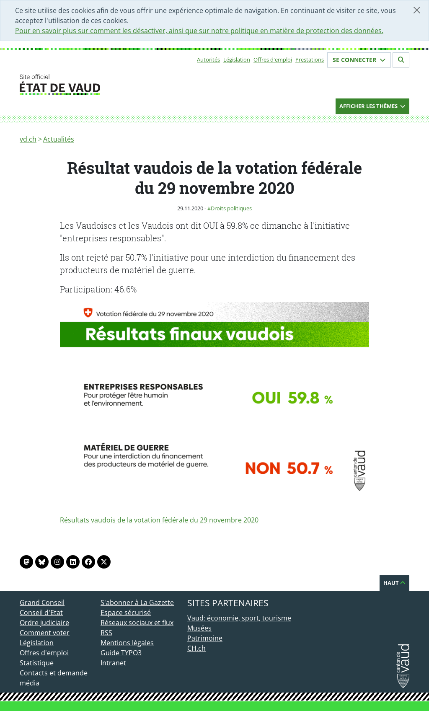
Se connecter (359, 60)
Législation (236, 59)
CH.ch (196, 648)
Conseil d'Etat (41, 612)
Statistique (37, 662)
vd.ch (28, 139)
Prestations (309, 59)
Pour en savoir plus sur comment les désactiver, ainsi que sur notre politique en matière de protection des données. (199, 30)
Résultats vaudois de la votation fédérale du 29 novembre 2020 (159, 520)
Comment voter (45, 632)
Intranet (113, 662)
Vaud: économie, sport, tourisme (239, 618)
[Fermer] (417, 10)
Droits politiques (231, 208)
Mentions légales (127, 642)
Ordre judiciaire (44, 622)
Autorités (208, 59)
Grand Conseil (42, 602)
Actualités (58, 139)
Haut (394, 583)
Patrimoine (204, 638)
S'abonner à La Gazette (137, 602)
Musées (199, 628)
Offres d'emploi (272, 59)
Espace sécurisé (126, 612)
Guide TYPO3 (121, 652)
